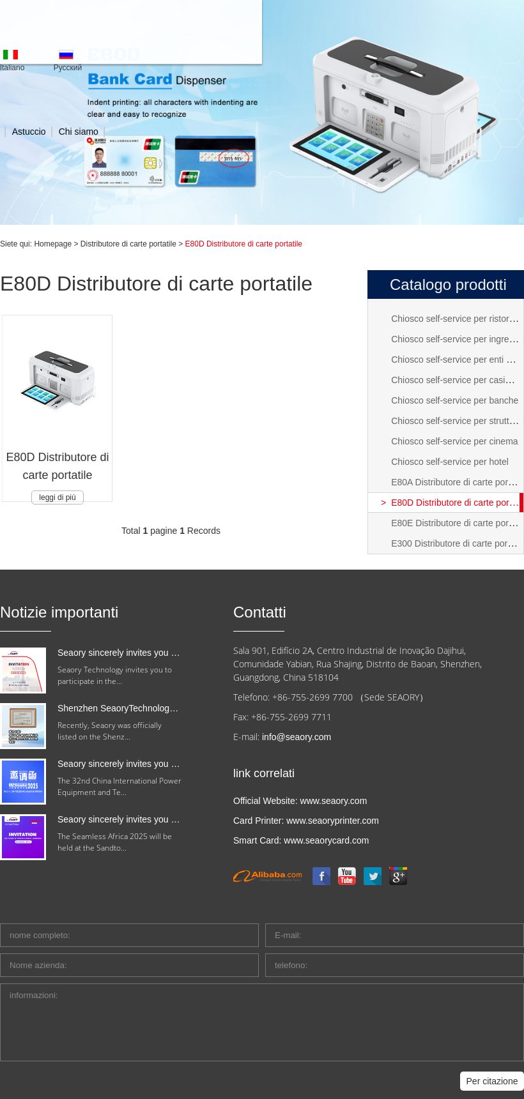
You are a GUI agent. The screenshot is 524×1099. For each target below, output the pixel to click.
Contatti (259, 612)
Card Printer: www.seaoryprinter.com (306, 820)
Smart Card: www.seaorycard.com (301, 840)
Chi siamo (78, 131)
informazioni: (262, 1022)
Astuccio (29, 131)
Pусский (68, 67)
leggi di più (57, 497)
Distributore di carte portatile (128, 243)
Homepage (53, 243)
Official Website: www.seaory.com (300, 801)
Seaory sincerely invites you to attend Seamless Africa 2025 (176, 819)
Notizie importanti (59, 612)
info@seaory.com (296, 737)
